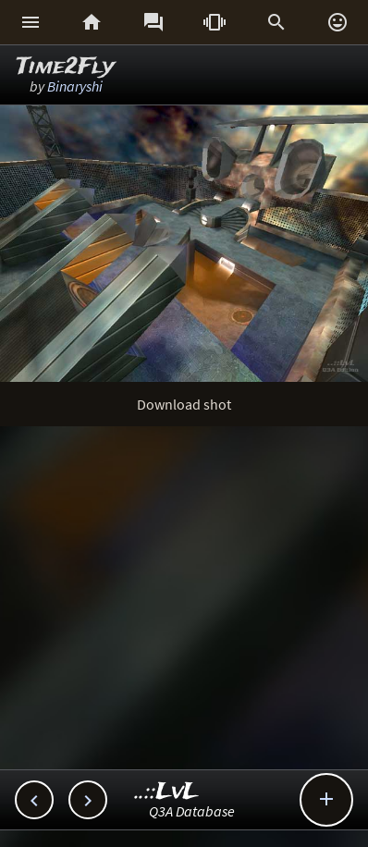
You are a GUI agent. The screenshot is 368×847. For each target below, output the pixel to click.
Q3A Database (192, 811)
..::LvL (167, 792)
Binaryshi (75, 86)
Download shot (184, 404)
